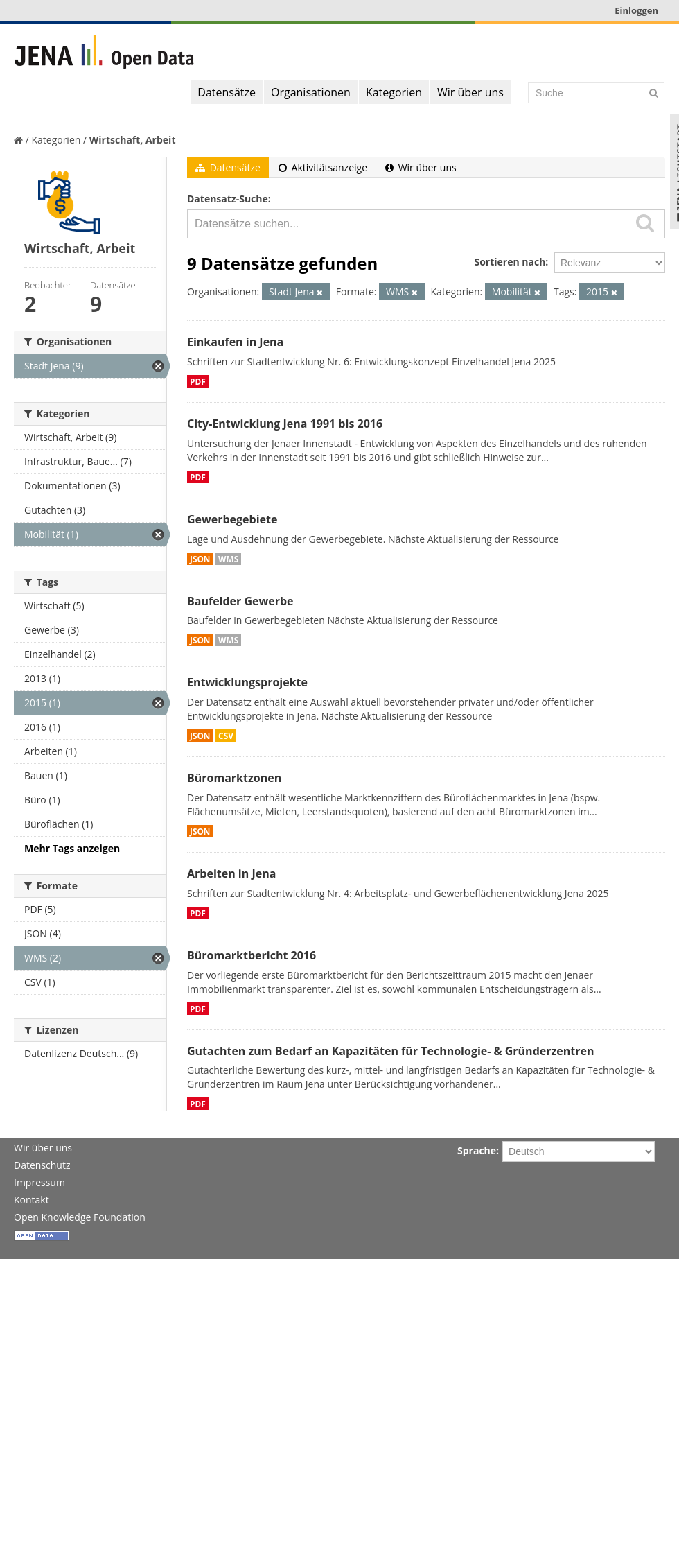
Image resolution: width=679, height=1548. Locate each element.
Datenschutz (42, 1165)
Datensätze (226, 92)
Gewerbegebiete (232, 519)
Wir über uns (470, 92)
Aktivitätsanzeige (323, 167)
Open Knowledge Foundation (80, 1217)
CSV (225, 735)
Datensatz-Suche (227, 198)
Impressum (39, 1182)
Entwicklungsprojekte (247, 682)
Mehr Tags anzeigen (72, 848)
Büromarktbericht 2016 (251, 955)
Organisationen (311, 92)
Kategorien (394, 92)
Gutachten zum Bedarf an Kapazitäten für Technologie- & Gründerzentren (390, 1051)
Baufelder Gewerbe (240, 601)
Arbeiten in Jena (231, 873)
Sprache (476, 1150)
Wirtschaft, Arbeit (132, 139)
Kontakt (31, 1199)
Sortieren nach (509, 261)
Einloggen (636, 10)
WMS (228, 558)
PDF (198, 381)
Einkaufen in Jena (235, 341)
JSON (200, 558)
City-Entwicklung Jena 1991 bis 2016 (284, 423)
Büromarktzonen (234, 777)
